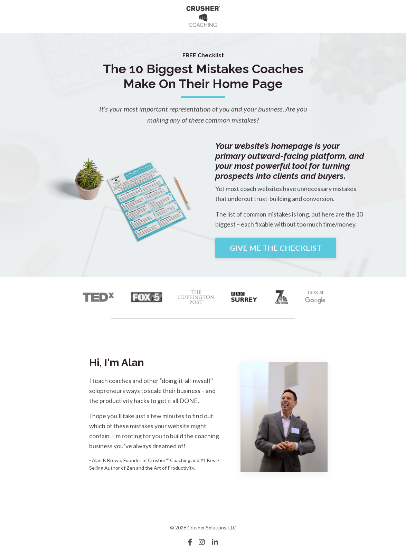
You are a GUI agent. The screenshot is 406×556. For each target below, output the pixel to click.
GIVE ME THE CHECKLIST (276, 247)
